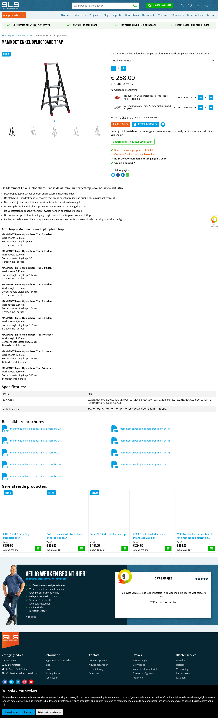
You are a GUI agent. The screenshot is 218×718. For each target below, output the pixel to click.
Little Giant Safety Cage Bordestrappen (16, 535)
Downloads (148, 15)
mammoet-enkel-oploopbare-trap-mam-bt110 (35, 464)
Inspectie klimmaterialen (146, 669)
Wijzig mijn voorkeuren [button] (49, 712)
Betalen (180, 664)
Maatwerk (80, 15)
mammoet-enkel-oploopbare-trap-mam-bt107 (35, 452)
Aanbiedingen (140, 660)
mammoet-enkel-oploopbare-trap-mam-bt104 (145, 428)
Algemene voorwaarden (58, 660)
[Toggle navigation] (14, 15)
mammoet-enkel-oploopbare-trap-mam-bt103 (35, 428)
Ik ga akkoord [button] (11, 712)
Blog (106, 15)
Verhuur (163, 15)
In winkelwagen (120, 124)
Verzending (182, 669)
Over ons (66, 15)
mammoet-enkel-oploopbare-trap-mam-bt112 (145, 464)
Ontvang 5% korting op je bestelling (134, 154)
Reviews (166, 579)
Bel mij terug (96, 669)
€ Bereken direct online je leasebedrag (133, 141)
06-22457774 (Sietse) (16, 669)
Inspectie (117, 15)
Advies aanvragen (159, 5)
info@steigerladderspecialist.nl (21, 673)
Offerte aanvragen (145, 124)
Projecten (94, 15)
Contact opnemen (98, 660)
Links (48, 669)
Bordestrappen (25, 35)
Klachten (181, 677)
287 (157, 578)
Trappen (11, 35)
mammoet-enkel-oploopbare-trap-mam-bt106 (145, 440)
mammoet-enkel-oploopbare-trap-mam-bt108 (145, 452)
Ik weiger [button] (28, 712)
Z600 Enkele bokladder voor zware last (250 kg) (149, 535)
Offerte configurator (143, 673)
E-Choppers (177, 15)
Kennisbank (132, 15)
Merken (211, 15)
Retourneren (183, 673)
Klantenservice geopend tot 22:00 (133, 150)
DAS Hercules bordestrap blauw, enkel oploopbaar (65, 535)
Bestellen (181, 660)
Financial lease (195, 15)
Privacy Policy (52, 673)
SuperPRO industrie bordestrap (108, 534)
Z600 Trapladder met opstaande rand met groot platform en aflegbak (195, 535)
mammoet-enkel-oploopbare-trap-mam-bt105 (35, 440)
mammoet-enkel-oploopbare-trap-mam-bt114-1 (36, 476)
